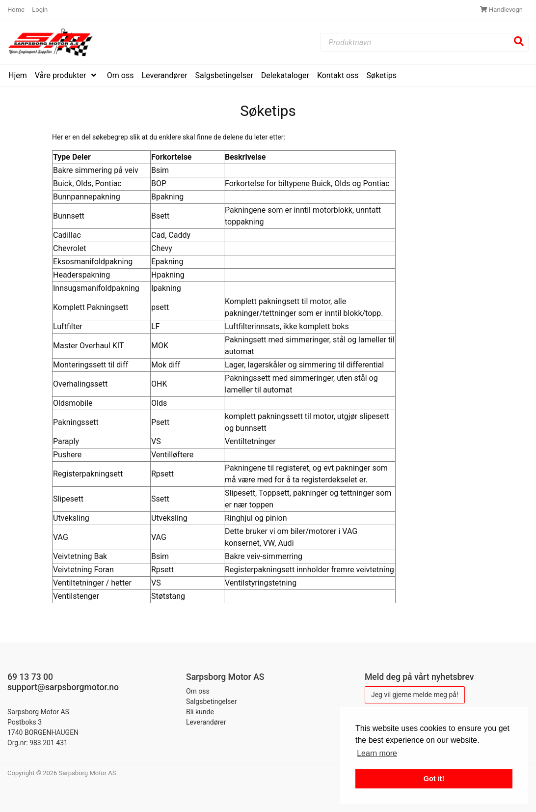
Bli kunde (200, 712)
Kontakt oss (338, 75)
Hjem (17, 75)
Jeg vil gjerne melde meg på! (414, 695)
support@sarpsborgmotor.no (63, 687)
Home (16, 9)
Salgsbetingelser (224, 75)
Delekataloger (285, 75)
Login (40, 9)
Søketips (382, 75)
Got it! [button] (434, 779)
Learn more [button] (377, 753)
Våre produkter (61, 75)
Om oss (120, 75)
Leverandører (165, 75)
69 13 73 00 (30, 677)
